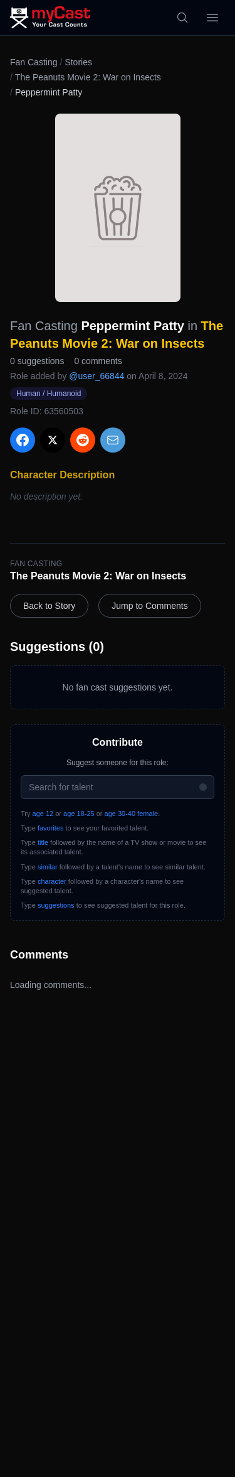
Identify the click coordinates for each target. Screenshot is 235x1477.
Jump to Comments (149, 606)
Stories (78, 62)
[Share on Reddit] (82, 440)
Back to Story (49, 606)
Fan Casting (33, 62)
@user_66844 (96, 376)
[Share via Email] (112, 440)
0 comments (98, 361)
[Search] (182, 17)
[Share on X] (52, 440)
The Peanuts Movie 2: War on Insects (88, 77)
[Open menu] (212, 17)
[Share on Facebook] (22, 440)
